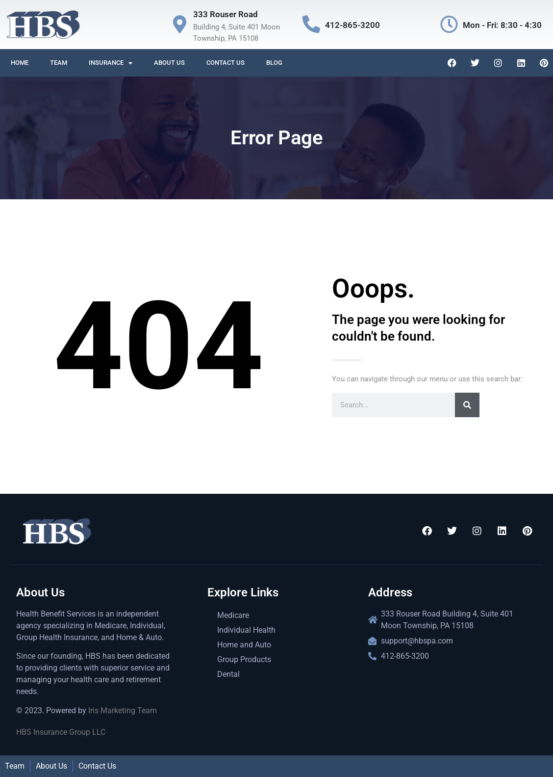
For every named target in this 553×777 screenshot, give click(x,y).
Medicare (233, 615)
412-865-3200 (352, 25)
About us (169, 62)
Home (19, 62)
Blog (274, 62)
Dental (228, 674)
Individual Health (246, 630)
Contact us (225, 62)
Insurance (110, 63)
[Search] (467, 405)
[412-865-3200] (311, 24)
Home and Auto (244, 644)
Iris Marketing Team (122, 710)
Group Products (244, 659)
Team (58, 62)
